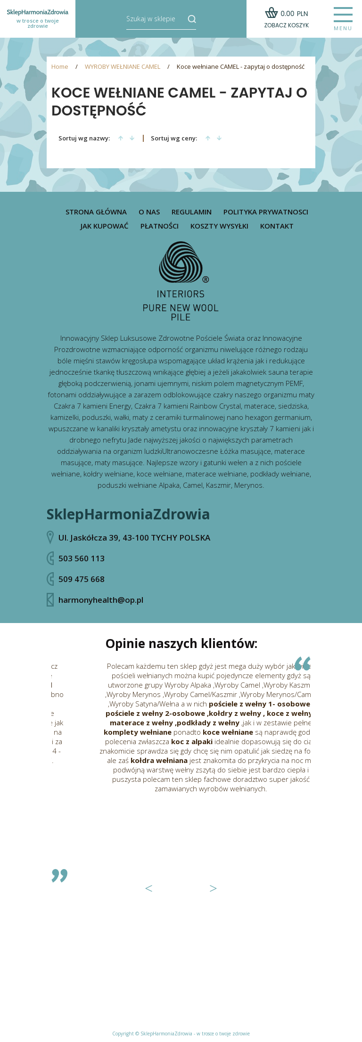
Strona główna (96, 211)
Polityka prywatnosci (265, 211)
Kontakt (277, 226)
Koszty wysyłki (219, 226)
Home (59, 67)
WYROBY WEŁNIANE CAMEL (122, 67)
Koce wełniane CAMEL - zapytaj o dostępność (240, 67)
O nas (149, 211)
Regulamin (192, 211)
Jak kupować (105, 226)
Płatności (159, 226)
